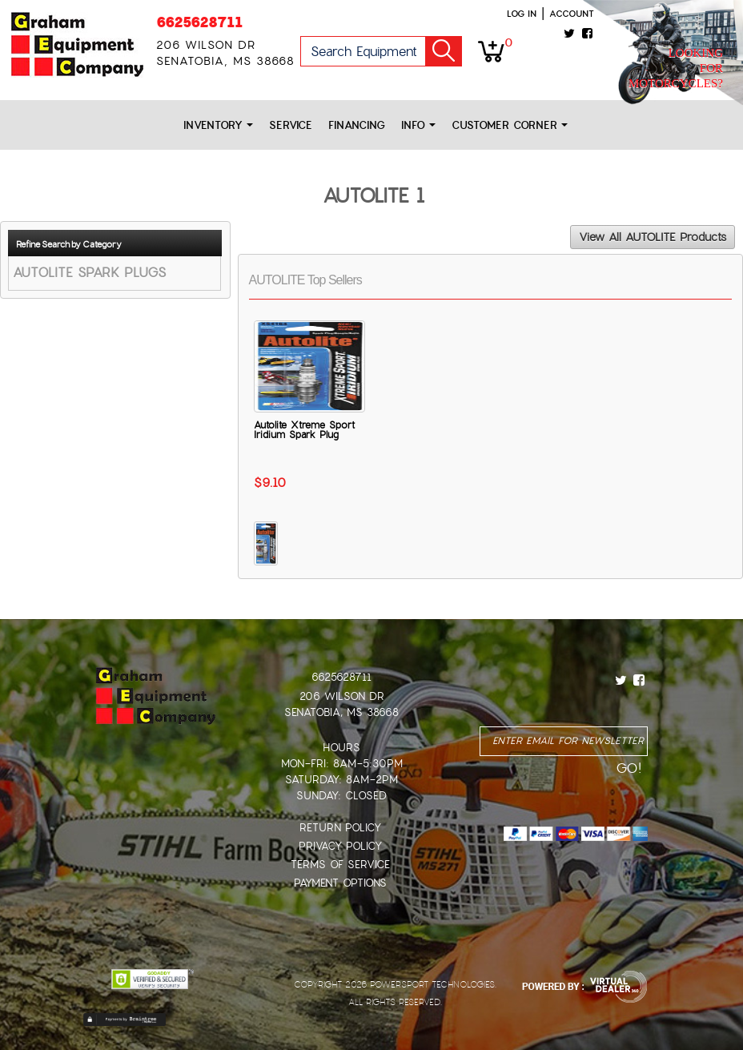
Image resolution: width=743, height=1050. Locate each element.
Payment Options (340, 883)
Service (290, 125)
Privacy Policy (340, 846)
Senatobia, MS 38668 (341, 712)
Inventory (218, 125)
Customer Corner (510, 125)
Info (418, 125)
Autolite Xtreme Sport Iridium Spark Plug (304, 430)
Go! (443, 51)
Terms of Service (340, 864)
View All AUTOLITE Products (652, 237)
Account (571, 13)
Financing (356, 125)
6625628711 (199, 22)
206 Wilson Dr (341, 696)
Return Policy (340, 828)
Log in (521, 13)
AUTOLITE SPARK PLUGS (89, 272)
